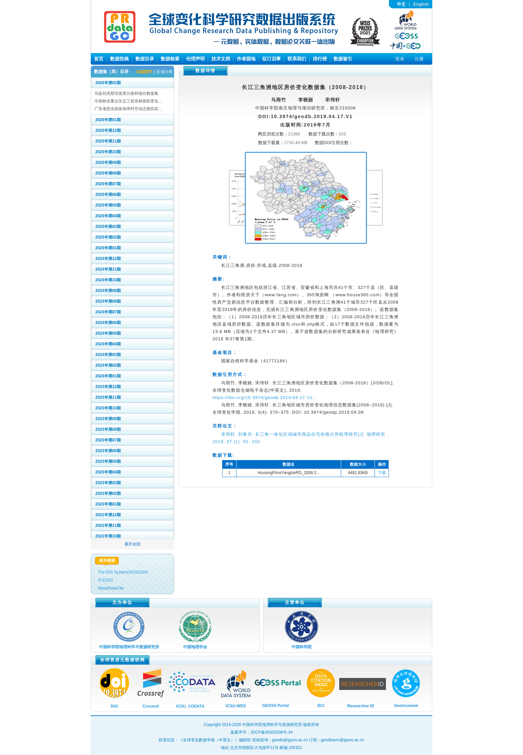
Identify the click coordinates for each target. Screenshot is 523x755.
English (421, 4)
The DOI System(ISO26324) (123, 572)
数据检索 (170, 58)
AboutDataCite (111, 588)
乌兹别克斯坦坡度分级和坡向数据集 (126, 93)
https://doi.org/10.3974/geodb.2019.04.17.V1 (262, 397)
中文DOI (105, 580)
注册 (419, 58)
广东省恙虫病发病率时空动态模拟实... (128, 108)
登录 (400, 58)
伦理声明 (195, 58)
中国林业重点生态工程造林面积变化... (128, 101)
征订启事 (271, 58)
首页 (98, 58)
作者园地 (246, 58)
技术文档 (220, 58)
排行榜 (320, 58)
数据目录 (144, 58)
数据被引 (343, 58)
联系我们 (297, 58)
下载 (382, 472)
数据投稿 (119, 58)
